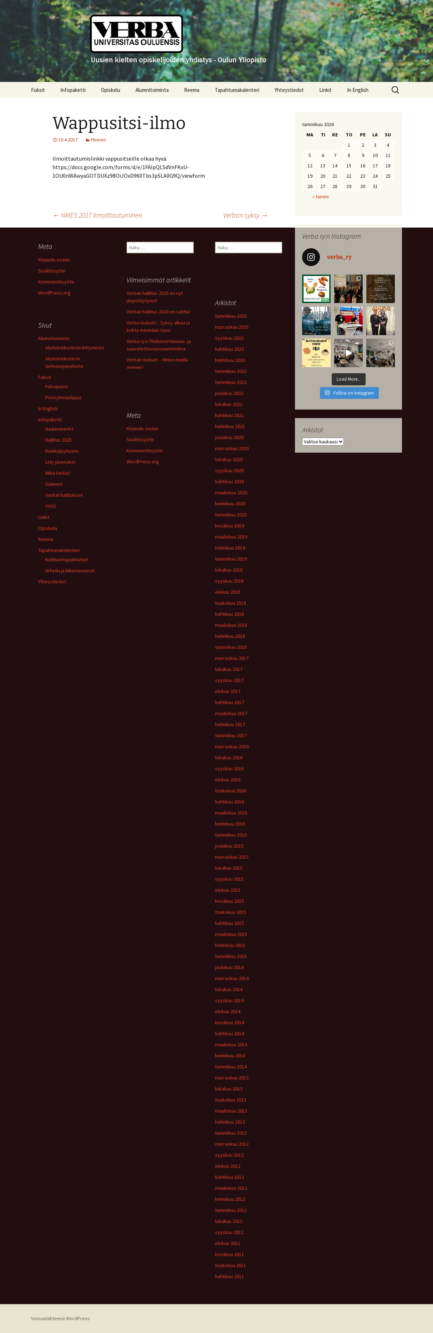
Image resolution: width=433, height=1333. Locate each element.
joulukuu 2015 (229, 846)
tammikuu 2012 (231, 1210)
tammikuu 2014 (231, 1066)
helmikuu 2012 (230, 1199)
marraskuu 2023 (232, 327)
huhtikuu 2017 (229, 702)
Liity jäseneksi (60, 462)
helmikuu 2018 (230, 636)
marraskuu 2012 (232, 1144)
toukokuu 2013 (230, 1100)
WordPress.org (54, 293)
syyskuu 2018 (229, 581)
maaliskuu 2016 (231, 812)
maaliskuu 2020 (231, 492)
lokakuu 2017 (229, 669)
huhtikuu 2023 (229, 349)
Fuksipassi (56, 386)
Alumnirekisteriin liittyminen (74, 347)
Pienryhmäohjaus (63, 397)
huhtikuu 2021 (229, 415)
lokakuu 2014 (229, 989)
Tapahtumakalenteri (237, 90)
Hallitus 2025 (58, 440)
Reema (191, 90)
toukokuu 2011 (230, 1265)
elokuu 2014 (227, 1011)
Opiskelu (110, 90)
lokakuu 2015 (229, 868)
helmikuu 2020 (230, 503)
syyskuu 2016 (229, 768)
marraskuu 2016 (232, 746)
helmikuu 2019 (230, 548)
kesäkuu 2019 (229, 525)
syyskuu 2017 (229, 680)
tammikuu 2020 (231, 514)
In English (357, 90)
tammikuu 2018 (231, 647)
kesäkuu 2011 (229, 1254)
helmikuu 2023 (230, 360)
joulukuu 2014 (229, 967)
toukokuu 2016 (230, 790)
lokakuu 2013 (229, 1088)
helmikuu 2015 (230, 945)
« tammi (320, 196)
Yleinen (98, 139)
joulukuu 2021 (229, 393)
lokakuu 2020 (229, 459)
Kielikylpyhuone (62, 451)
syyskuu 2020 (229, 470)
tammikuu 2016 (231, 835)
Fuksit (38, 90)
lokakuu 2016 (229, 757)
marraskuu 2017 (232, 658)
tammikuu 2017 (231, 735)
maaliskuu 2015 (231, 934)
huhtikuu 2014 (229, 1033)
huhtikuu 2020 (229, 481)
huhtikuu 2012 (229, 1177)
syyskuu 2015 (229, 879)
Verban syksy (245, 214)
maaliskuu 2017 (231, 713)
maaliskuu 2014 (231, 1044)
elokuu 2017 (227, 691)
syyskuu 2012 (229, 1155)
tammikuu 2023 (231, 371)
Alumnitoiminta (152, 90)
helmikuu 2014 (230, 1055)
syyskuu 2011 (229, 1232)
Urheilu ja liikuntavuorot (70, 570)
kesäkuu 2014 (229, 1022)
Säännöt (54, 484)
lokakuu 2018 (229, 570)
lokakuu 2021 (229, 404)
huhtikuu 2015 (229, 923)
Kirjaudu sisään (54, 259)
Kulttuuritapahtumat (66, 559)
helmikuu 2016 (230, 824)
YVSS (50, 506)
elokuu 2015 (227, 890)
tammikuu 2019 (231, 559)
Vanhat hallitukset (64, 495)
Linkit (325, 90)
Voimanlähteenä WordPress (60, 1318)
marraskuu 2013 (232, 1077)
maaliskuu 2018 (231, 625)
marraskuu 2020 (232, 448)
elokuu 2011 (227, 1243)
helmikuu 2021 (230, 426)
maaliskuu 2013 (231, 1111)
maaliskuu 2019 (231, 536)
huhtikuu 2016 (229, 801)
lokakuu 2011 (229, 1221)
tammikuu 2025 (231, 316)
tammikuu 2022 (231, 382)
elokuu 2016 (227, 779)
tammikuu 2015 (231, 956)
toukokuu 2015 (230, 912)
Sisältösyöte (51, 270)
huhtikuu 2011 (229, 1276)
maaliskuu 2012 (231, 1188)
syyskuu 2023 (229, 338)
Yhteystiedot (289, 90)
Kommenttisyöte (56, 281)
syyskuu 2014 (229, 1000)
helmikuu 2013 (230, 1122)
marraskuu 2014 (232, 978)
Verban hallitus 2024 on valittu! (158, 311)
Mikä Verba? (58, 473)
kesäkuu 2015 (229, 901)
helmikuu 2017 (230, 724)
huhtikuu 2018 (229, 614)
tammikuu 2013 (231, 1133)
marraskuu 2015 (232, 857)
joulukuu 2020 (229, 437)
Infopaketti (73, 90)
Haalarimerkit (59, 429)
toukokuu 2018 (230, 603)
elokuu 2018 (227, 592)
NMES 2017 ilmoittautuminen (97, 214)
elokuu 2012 (227, 1166)
